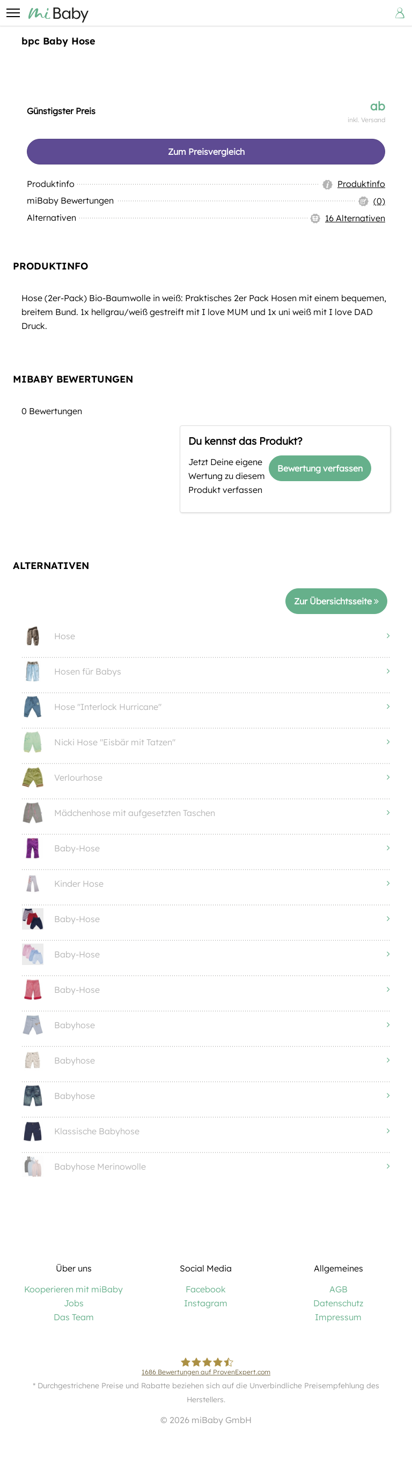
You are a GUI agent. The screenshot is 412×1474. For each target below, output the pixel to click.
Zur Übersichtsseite (336, 603)
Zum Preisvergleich (206, 151)
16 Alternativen (355, 220)
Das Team (74, 1320)
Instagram (205, 1306)
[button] (13, 13)
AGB (338, 1292)
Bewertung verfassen (320, 470)
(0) (379, 202)
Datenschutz (338, 1306)
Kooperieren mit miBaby (73, 1292)
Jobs (74, 1306)
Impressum (338, 1320)
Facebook (206, 1292)
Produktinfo (361, 184)
